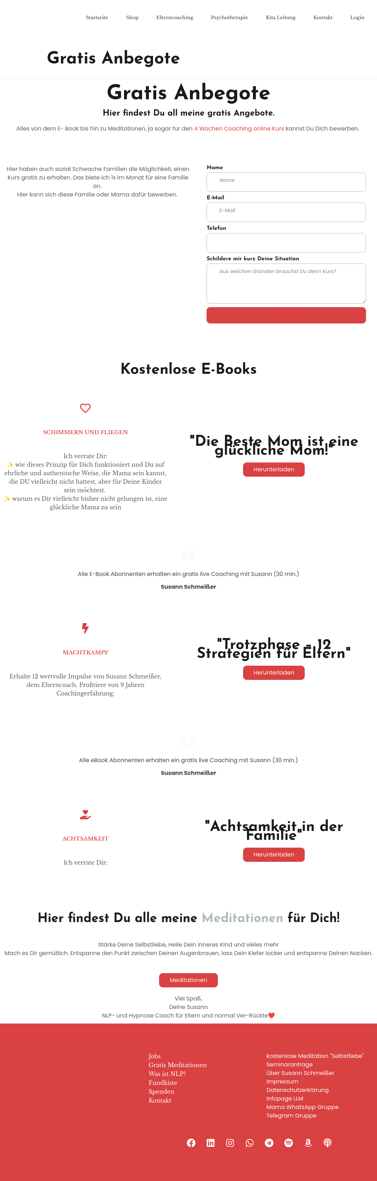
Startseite (97, 18)
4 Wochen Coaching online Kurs (239, 128)
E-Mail (215, 198)
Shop (132, 18)
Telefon (216, 228)
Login (357, 18)
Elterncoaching (175, 18)
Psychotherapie (229, 18)
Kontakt (323, 18)
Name (215, 168)
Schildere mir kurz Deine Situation (253, 259)
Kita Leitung (281, 18)
